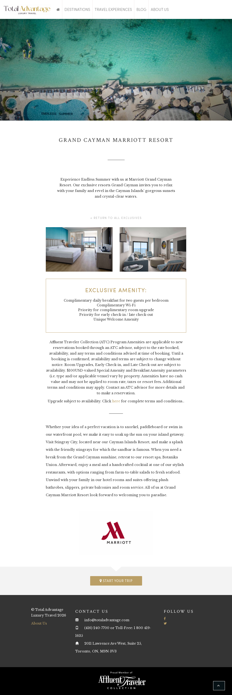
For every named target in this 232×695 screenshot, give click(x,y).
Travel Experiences (113, 9)
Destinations (77, 9)
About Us (160, 9)
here (116, 401)
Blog (141, 9)
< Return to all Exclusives (116, 218)
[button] (219, 685)
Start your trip (116, 581)
